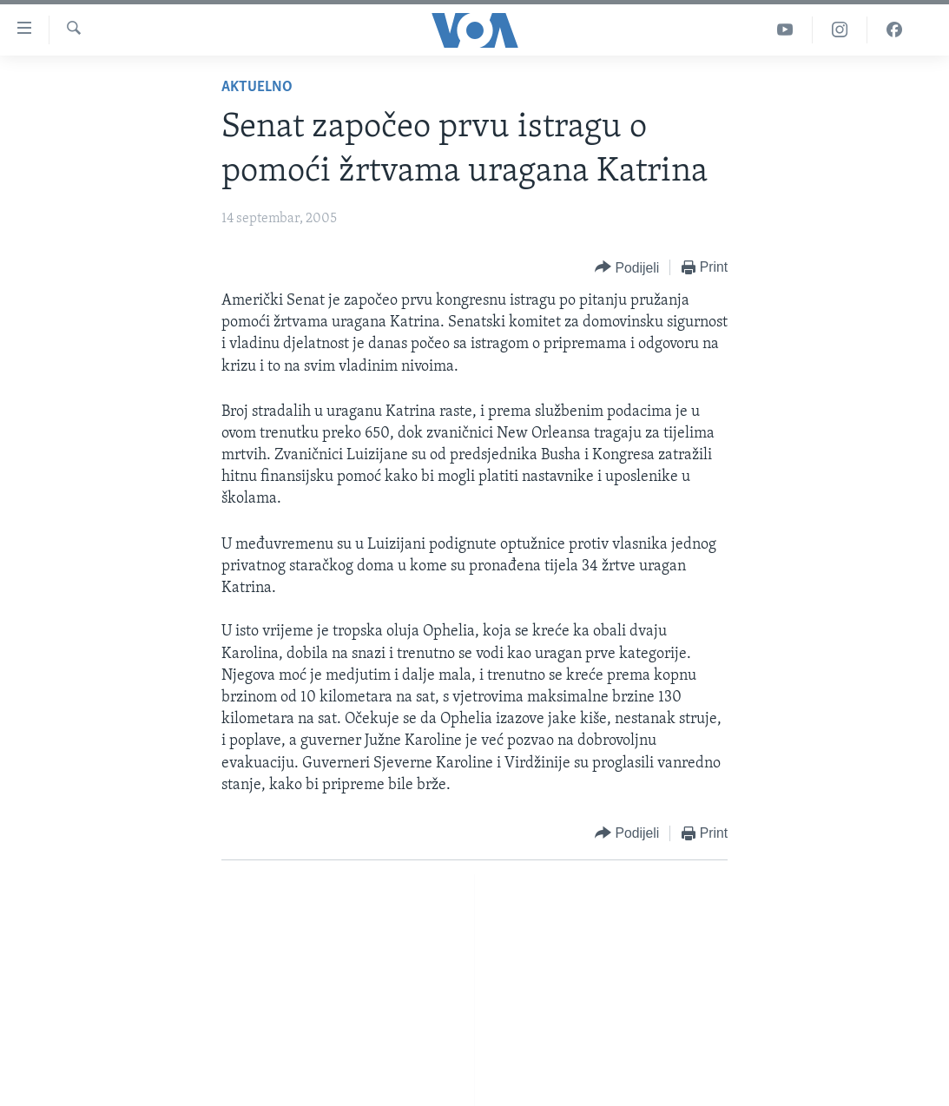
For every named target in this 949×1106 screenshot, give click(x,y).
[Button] (627, 268)
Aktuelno (257, 87)
